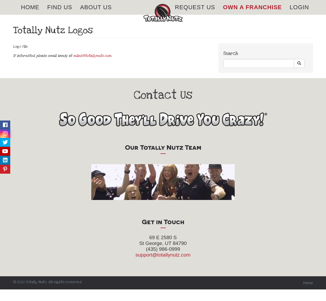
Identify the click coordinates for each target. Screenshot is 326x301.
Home (30, 13)
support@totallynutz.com (163, 266)
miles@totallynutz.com (92, 67)
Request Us (195, 13)
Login (299, 13)
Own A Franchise (252, 13)
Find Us (59, 13)
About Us (96, 13)
